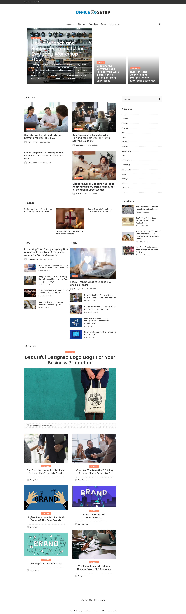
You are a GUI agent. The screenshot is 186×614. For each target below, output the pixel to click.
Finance (101, 62)
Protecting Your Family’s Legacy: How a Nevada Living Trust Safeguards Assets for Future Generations (46, 252)
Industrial (125, 142)
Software (125, 188)
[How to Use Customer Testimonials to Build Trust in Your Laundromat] (76, 309)
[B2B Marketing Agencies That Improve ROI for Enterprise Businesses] (143, 56)
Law (123, 156)
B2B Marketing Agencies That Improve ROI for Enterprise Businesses (143, 76)
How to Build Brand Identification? (94, 516)
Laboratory (126, 151)
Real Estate (126, 169)
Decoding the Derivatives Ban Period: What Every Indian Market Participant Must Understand (108, 73)
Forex (124, 133)
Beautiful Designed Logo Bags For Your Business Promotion (70, 359)
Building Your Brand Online (45, 563)
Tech (75, 276)
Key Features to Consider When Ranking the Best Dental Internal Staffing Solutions (91, 137)
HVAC (124, 137)
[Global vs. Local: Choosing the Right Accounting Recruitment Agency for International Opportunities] (94, 165)
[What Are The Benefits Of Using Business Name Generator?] (94, 448)
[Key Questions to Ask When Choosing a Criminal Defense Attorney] (30, 293)
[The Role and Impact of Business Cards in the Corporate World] (46, 448)
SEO (123, 183)
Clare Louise (80, 145)
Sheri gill (77, 289)
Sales (124, 174)
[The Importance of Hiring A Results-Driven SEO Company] (94, 544)
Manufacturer (127, 160)
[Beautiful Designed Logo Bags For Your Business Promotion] (70, 394)
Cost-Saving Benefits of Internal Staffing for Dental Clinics (43, 136)
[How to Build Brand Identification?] (94, 496)
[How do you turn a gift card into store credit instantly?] (70, 218)
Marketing (135, 68)
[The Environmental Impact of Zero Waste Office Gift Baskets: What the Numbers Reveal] (128, 236)
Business (36, 38)
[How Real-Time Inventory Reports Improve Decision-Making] (128, 250)
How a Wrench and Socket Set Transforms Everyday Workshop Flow (57, 51)
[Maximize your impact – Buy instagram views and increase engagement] (76, 322)
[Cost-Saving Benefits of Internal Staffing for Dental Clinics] (46, 117)
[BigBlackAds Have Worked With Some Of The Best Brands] (46, 497)
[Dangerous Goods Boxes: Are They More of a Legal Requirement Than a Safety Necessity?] (30, 280)
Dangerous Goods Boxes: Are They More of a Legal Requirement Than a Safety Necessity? (54, 279)
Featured (125, 123)
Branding (70, 352)
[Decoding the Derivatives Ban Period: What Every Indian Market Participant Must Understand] (110, 56)
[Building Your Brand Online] (46, 544)
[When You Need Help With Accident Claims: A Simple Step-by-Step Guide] (30, 268)
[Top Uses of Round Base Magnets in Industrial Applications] (128, 221)
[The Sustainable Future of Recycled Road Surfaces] (128, 209)
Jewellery (125, 146)
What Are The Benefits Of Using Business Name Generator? (94, 472)
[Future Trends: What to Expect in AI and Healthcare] (93, 263)
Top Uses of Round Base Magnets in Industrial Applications (146, 220)
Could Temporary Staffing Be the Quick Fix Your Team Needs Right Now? (43, 155)
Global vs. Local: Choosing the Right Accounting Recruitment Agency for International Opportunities (93, 186)
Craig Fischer (33, 142)
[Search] (160, 24)
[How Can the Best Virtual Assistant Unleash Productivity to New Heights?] (76, 297)
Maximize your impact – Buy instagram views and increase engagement (97, 320)
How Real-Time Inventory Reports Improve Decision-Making (147, 249)
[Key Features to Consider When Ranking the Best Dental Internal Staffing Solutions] (94, 117)
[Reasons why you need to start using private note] (76, 334)
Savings (125, 179)
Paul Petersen (33, 259)
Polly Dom (80, 194)
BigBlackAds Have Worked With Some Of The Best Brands (45, 519)
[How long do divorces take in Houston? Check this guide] (30, 304)
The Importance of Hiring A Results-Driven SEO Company (94, 568)
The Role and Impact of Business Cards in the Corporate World (46, 472)
